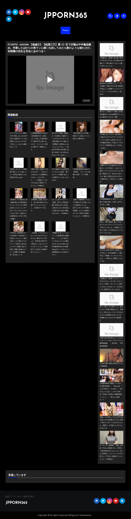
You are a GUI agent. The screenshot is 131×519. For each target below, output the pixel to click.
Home (65, 30)
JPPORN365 (65, 16)
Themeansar (85, 515)
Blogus (72, 515)
